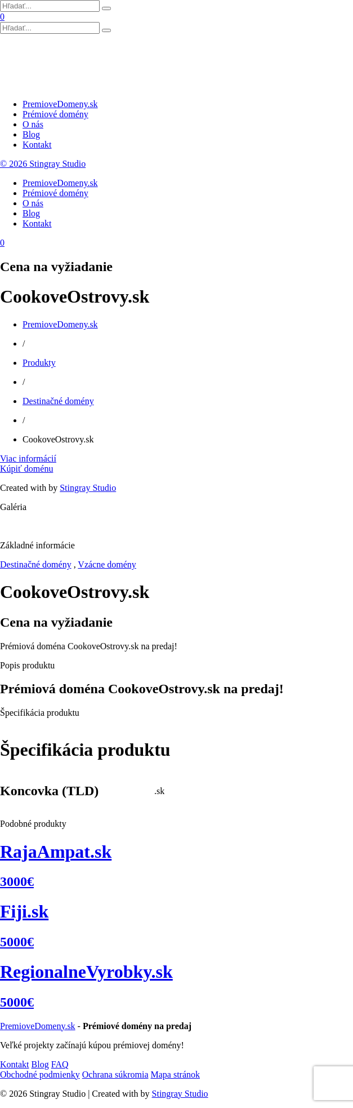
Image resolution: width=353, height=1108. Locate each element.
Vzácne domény (107, 564)
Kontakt (37, 144)
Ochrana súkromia (115, 1074)
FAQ (60, 1064)
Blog (31, 134)
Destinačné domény (58, 401)
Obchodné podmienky (40, 1074)
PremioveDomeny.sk (60, 104)
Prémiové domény (55, 114)
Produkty (39, 362)
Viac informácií (28, 458)
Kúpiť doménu (26, 468)
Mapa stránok (175, 1074)
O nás (33, 124)
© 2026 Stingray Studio (43, 164)
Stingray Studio (88, 488)
